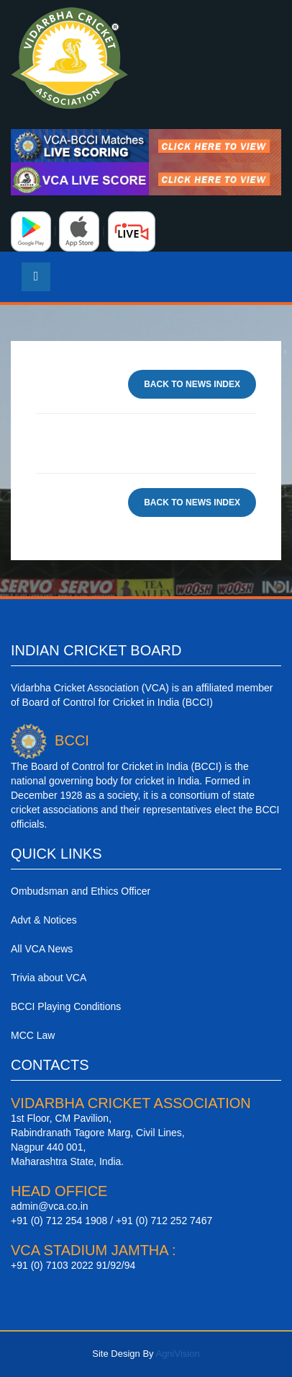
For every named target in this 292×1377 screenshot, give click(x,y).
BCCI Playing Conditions (66, 1006)
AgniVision (177, 1353)
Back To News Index (192, 384)
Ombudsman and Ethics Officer (80, 891)
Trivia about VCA (48, 977)
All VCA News (42, 949)
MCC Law (33, 1035)
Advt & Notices (44, 920)
